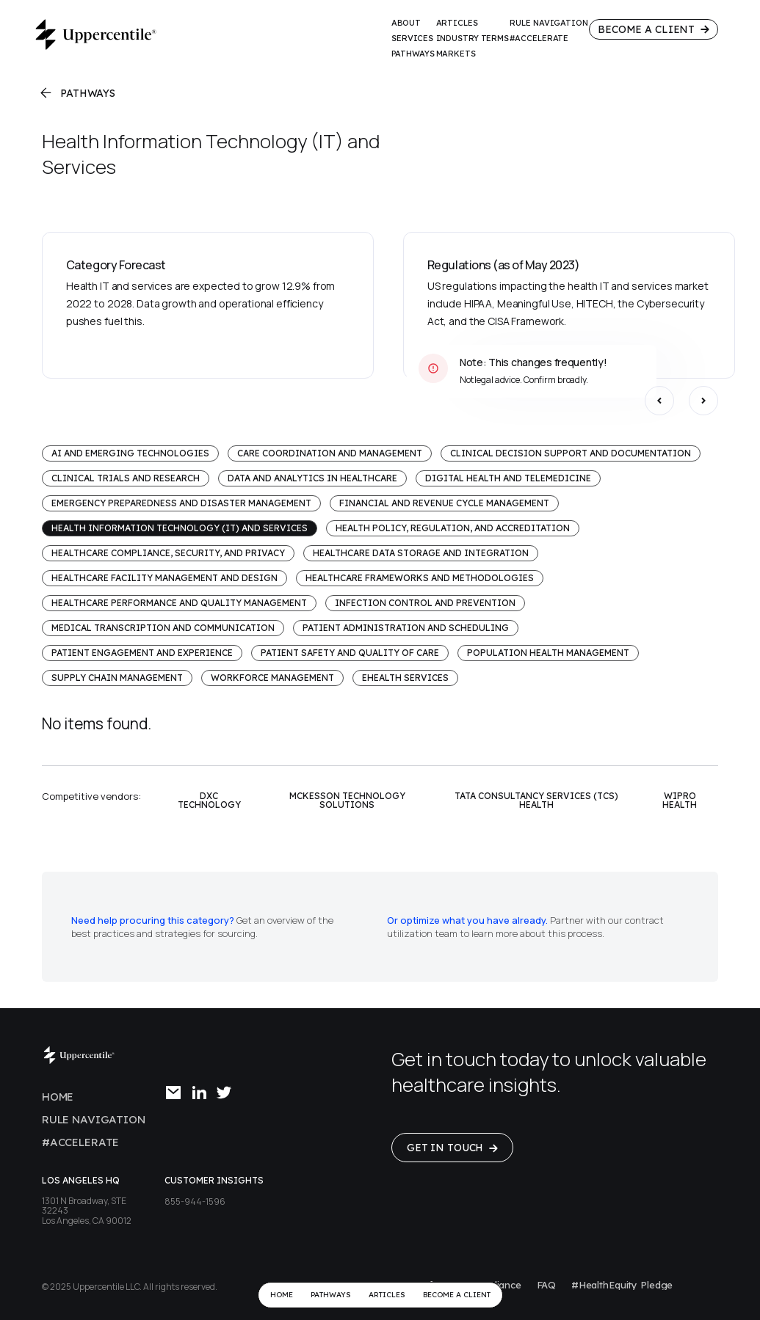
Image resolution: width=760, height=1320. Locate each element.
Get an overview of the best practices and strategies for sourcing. (202, 927)
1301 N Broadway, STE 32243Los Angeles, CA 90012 (86, 1210)
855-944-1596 (194, 1201)
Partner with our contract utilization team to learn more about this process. (525, 927)
